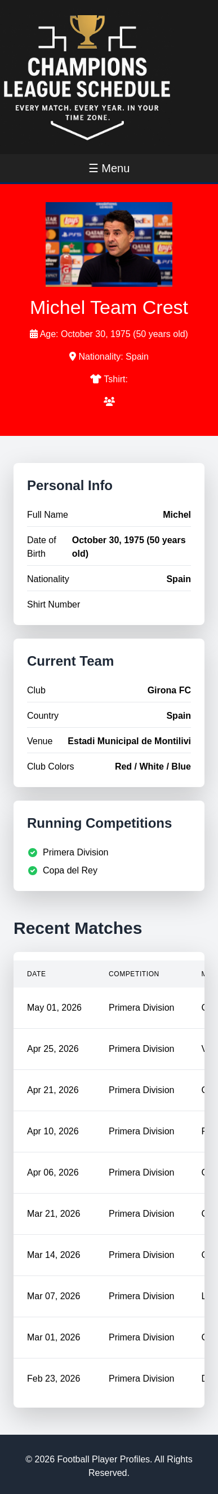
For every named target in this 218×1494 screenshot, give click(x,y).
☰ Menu (109, 168)
